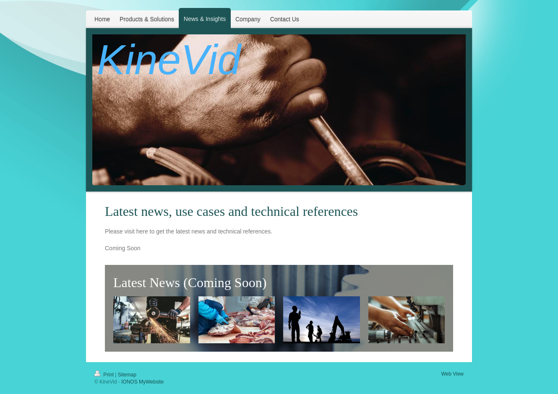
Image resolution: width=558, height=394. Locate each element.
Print (104, 375)
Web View (452, 374)
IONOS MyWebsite (142, 382)
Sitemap (127, 375)
